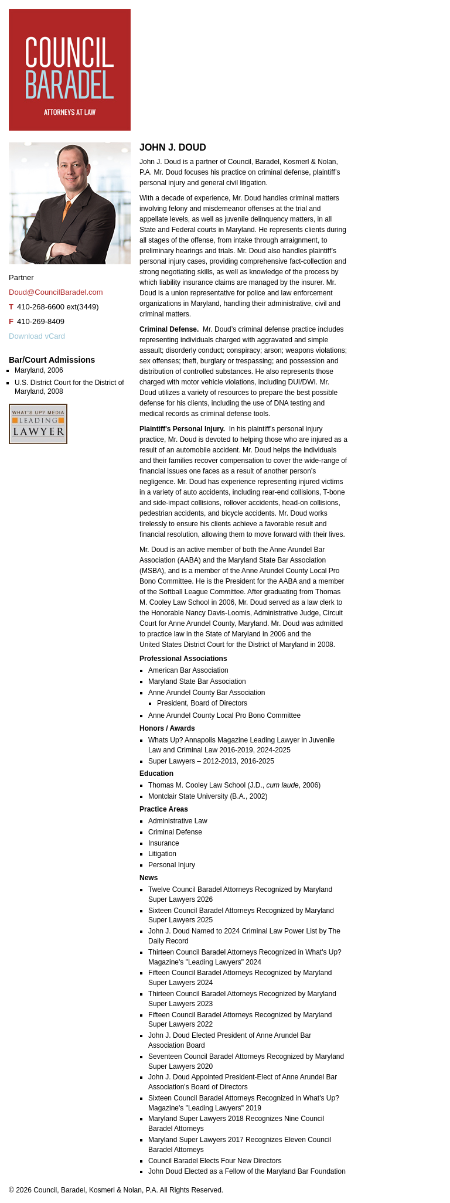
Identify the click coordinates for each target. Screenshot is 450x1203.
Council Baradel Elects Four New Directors (214, 1161)
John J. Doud (44, 483)
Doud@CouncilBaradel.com (56, 292)
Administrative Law (177, 821)
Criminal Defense (175, 832)
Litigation (162, 854)
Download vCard (37, 336)
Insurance (163, 843)
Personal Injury (171, 865)
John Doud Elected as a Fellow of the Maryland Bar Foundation (247, 1171)
